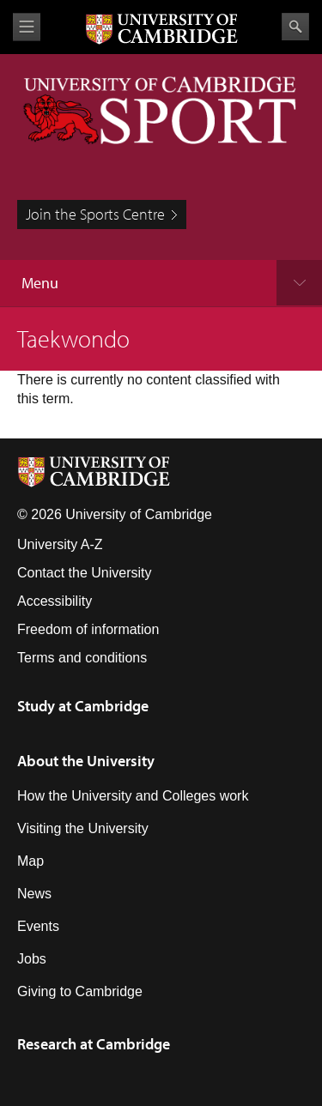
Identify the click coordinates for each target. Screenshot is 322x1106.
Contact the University (84, 572)
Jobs (31, 959)
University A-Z (60, 544)
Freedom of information (88, 629)
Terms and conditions (82, 657)
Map (30, 861)
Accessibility (54, 601)
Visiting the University (83, 828)
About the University (86, 761)
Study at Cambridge (83, 706)
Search (295, 26)
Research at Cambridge (93, 1044)
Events (38, 926)
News (34, 893)
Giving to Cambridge (80, 991)
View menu (26, 27)
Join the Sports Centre (95, 214)
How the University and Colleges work (132, 796)
